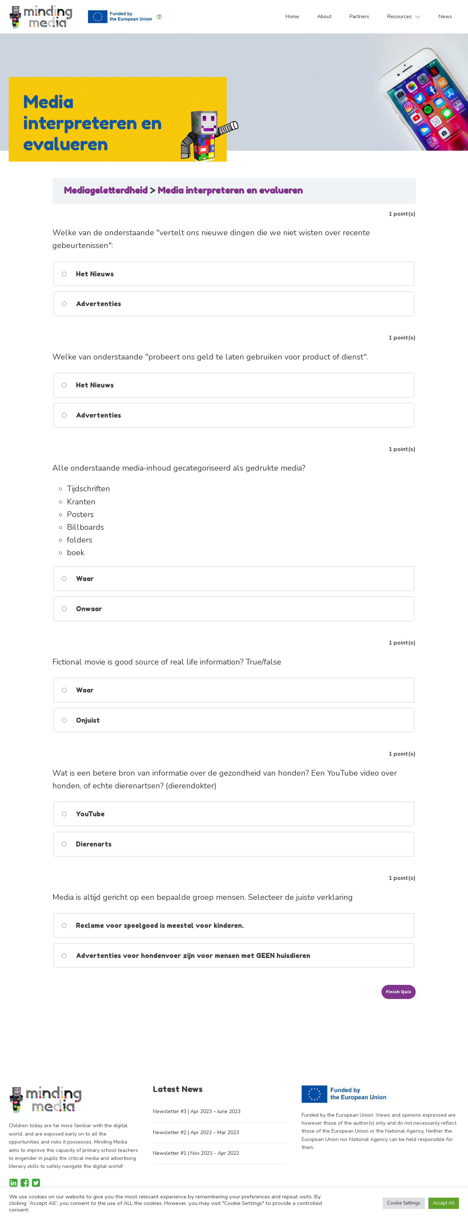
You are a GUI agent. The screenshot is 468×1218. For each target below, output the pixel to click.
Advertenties (91, 304)
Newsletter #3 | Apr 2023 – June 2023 (197, 1111)
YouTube (83, 814)
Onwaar (81, 609)
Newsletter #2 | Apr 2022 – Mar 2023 (196, 1132)
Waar (77, 578)
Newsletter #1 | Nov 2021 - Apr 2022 (196, 1153)
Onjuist (80, 720)
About (324, 16)
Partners (359, 16)
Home (292, 16)
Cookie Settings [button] (403, 1203)
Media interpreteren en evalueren (230, 190)
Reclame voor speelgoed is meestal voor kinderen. (152, 925)
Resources (403, 16)
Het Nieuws (87, 274)
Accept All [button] (444, 1203)
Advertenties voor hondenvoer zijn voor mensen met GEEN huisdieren (185, 955)
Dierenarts (86, 844)
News (445, 16)
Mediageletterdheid (107, 190)
